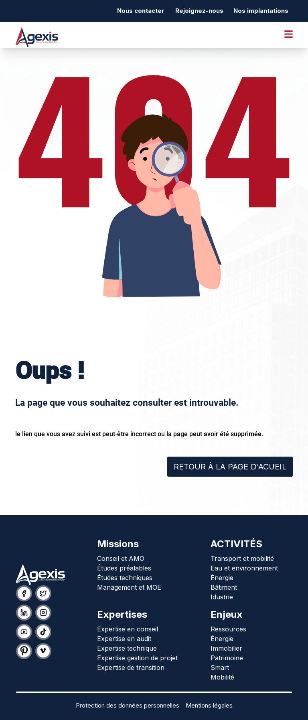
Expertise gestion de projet (137, 658)
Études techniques (124, 578)
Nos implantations (260, 10)
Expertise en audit (124, 639)
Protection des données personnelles (127, 705)
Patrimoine (227, 658)
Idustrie (222, 597)
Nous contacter (140, 10)
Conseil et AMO (120, 558)
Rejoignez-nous (199, 10)
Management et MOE (129, 587)
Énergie (222, 578)
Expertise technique (127, 648)
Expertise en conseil (127, 629)
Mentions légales (209, 705)
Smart (220, 667)
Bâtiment (224, 587)
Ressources (228, 629)
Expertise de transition (130, 667)
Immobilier (226, 648)
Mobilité (222, 677)
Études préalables (124, 568)
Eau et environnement (244, 568)
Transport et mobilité (242, 558)
